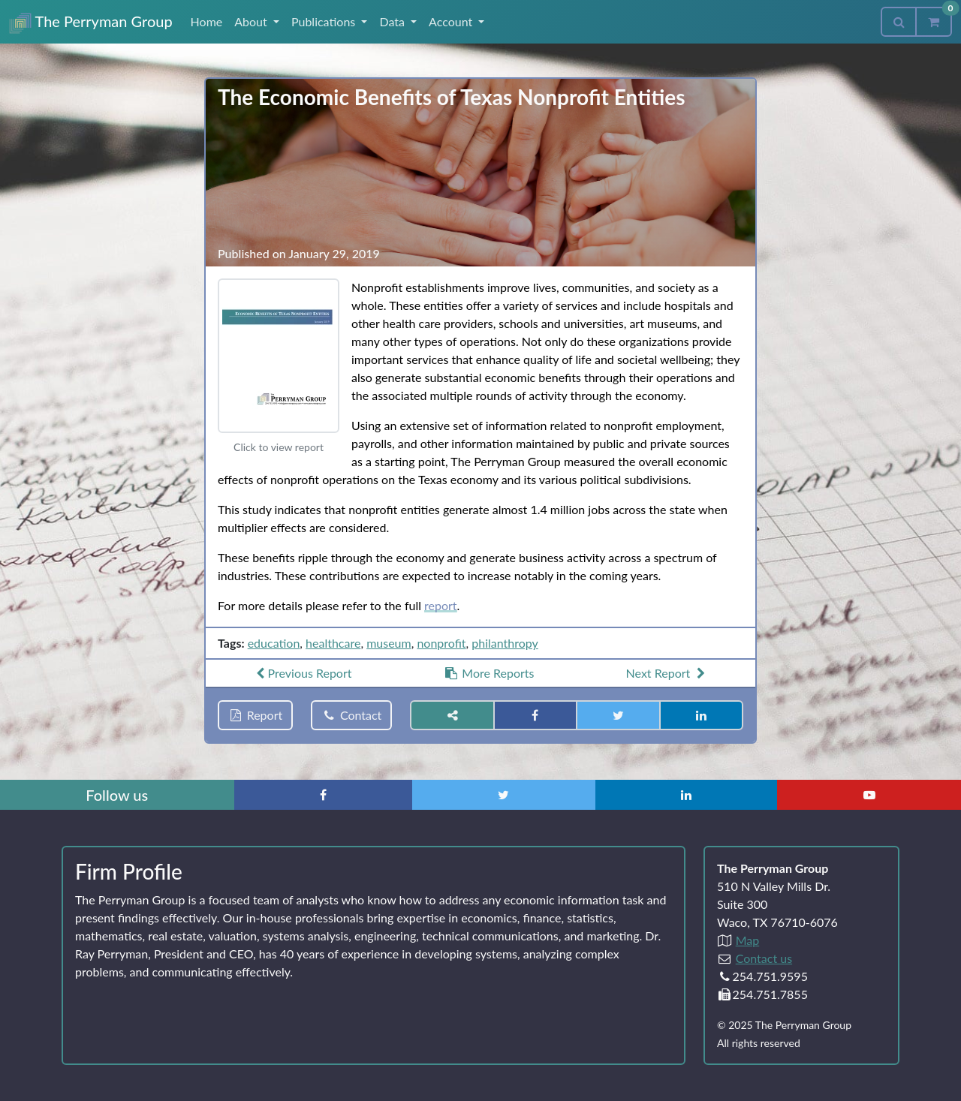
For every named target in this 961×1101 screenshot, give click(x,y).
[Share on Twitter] (618, 715)
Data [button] (393, 21)
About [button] (252, 21)
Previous (301, 673)
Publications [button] (324, 21)
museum (388, 643)
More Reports (489, 673)
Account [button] (452, 21)
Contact (351, 715)
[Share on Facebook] (535, 715)
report (440, 605)
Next (667, 673)
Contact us (764, 958)
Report (255, 715)
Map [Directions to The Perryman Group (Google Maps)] (748, 940)
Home (207, 21)
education (274, 643)
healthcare (333, 643)
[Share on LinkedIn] (701, 715)
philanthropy (504, 643)
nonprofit (441, 643)
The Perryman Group (91, 23)
